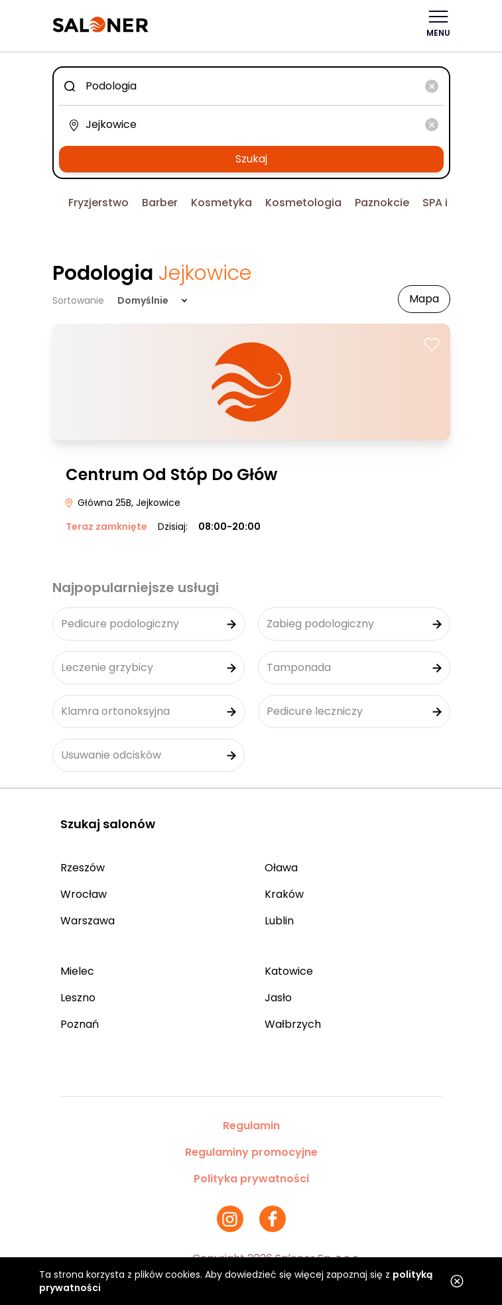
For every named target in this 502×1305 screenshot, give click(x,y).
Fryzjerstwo (98, 202)
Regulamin (251, 1125)
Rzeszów (82, 867)
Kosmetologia (303, 202)
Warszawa (87, 920)
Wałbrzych (293, 1024)
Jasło (278, 997)
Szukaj (251, 158)
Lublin (279, 920)
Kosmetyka (221, 202)
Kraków (284, 894)
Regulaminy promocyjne (251, 1152)
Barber (160, 202)
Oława (281, 867)
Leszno (77, 997)
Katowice (289, 971)
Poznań (79, 1024)
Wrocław (83, 894)
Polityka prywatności (251, 1178)
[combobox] (251, 86)
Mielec (77, 971)
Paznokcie (382, 202)
